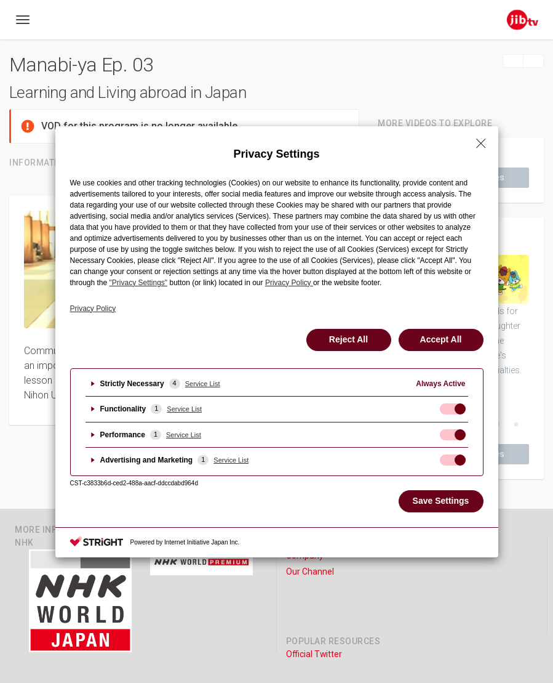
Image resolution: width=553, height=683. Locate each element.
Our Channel (310, 571)
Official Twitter (314, 654)
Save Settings (441, 501)
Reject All (348, 339)
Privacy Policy (93, 308)
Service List (202, 383)
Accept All (441, 339)
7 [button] (516, 425)
